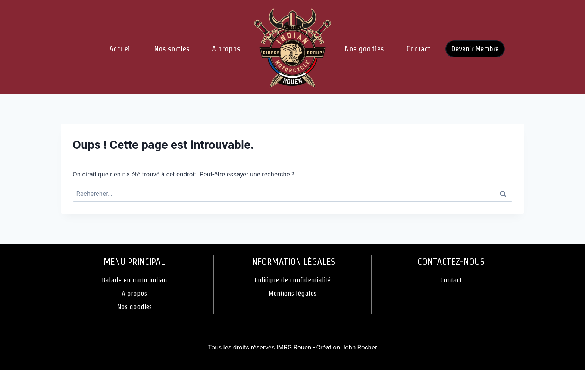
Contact (418, 49)
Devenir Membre (475, 49)
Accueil (120, 49)
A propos (226, 49)
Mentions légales (292, 293)
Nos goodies (364, 49)
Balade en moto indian (134, 279)
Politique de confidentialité (292, 279)
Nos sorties (172, 49)
